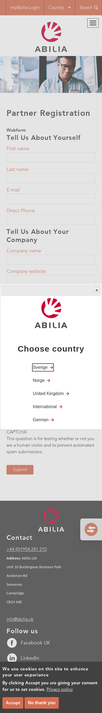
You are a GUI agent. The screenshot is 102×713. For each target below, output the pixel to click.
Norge (39, 380)
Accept (13, 702)
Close (96, 290)
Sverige (40, 367)
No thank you (41, 702)
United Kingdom (48, 393)
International (45, 406)
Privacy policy (60, 689)
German (41, 419)
